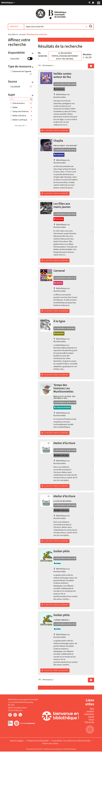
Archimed (39, 793)
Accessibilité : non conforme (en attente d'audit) (71, 785)
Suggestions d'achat (89, 759)
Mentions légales (16, 785)
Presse (91, 764)
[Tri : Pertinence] (48, 65)
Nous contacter (90, 754)
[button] (89, 2)
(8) (21, 125)
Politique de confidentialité (38, 785)
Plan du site (89, 766)
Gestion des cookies (50, 788)
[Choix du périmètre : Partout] (17, 27)
